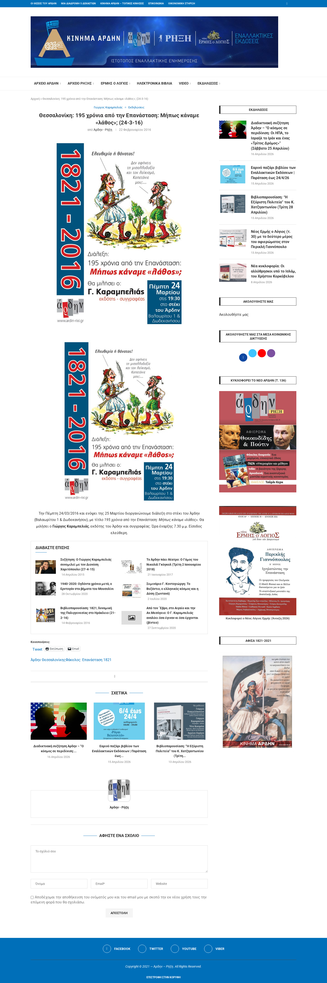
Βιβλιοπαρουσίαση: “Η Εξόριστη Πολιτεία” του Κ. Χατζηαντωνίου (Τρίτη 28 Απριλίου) (273, 204)
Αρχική (35, 98)
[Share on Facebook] (114, 676)
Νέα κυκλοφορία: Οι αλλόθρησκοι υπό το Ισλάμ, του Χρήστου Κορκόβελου (273, 271)
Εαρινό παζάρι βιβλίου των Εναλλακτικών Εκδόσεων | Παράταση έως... (119, 751)
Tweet (37, 648)
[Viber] (214, 949)
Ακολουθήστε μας (234, 314)
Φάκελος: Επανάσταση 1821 (88, 660)
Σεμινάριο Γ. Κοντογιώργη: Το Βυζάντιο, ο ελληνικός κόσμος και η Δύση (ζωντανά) (172, 588)
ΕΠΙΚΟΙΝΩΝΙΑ (156, 3)
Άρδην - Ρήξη (103, 129)
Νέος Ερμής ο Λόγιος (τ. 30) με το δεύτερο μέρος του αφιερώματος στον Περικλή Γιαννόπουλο (271, 239)
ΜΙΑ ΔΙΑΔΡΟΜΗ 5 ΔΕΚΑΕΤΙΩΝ (78, 3)
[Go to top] (163, 977)
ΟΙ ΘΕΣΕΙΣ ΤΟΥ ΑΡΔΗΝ (44, 3)
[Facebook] (286, 3)
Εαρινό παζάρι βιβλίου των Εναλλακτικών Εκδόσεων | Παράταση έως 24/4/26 (273, 172)
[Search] (294, 83)
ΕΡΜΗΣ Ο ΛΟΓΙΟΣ (114, 83)
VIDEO (183, 83)
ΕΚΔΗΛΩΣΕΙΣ (208, 83)
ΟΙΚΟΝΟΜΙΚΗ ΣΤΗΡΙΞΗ (181, 3)
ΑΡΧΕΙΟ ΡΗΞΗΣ (80, 83)
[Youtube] (183, 949)
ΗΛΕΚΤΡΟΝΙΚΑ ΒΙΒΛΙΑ (154, 83)
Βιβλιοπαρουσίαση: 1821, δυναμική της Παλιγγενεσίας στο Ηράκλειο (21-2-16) (88, 613)
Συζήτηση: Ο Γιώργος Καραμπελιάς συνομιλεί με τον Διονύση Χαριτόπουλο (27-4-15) (85, 564)
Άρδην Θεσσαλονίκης (48, 660)
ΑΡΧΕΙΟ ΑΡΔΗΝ (46, 83)
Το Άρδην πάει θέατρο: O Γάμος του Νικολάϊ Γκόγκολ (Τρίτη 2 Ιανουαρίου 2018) (173, 564)
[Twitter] (150, 949)
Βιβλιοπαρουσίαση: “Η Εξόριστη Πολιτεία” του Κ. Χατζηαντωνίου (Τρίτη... (180, 751)
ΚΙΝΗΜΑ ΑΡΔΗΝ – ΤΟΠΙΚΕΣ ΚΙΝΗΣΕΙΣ (122, 3)
